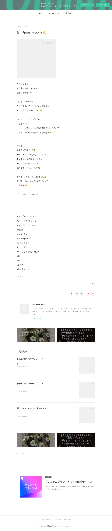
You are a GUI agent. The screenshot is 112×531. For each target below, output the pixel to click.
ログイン (103, 5)
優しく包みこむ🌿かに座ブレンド (31, 408)
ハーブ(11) (20, 276)
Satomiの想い (53, 13)
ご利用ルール (69, 13)
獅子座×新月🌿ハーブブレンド (30, 383)
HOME (40, 13)
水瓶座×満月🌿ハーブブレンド (30, 359)
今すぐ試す (86, 5)
